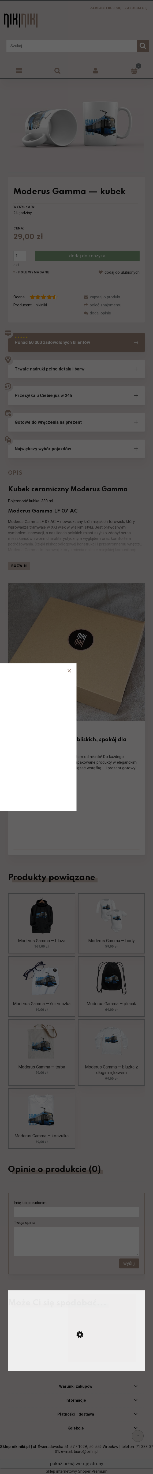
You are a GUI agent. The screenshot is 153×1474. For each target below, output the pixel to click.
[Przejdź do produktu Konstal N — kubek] (76, 1364)
